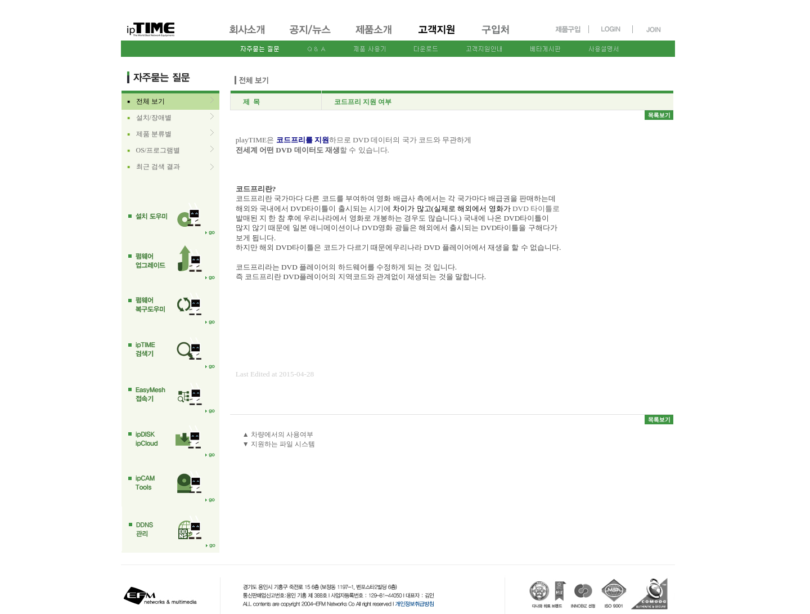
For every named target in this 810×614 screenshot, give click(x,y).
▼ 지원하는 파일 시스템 (278, 444)
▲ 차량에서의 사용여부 (277, 434)
